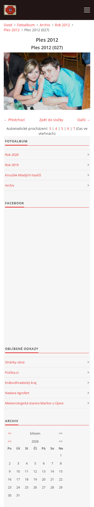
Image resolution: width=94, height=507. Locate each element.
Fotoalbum (26, 24)
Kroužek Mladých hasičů (23, 175)
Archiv (45, 24)
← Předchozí (14, 119)
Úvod (8, 24)
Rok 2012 (62, 24)
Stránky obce (15, 362)
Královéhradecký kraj (20, 382)
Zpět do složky (51, 119)
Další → (83, 119)
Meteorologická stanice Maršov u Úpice (34, 403)
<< (9, 433)
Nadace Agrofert (17, 393)
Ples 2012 (12, 29)
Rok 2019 (12, 165)
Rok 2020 (12, 154)
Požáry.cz (12, 372)
